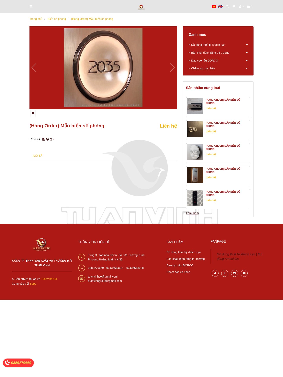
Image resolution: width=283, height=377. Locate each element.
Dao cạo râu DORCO (203, 60)
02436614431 (115, 267)
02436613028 (135, 267)
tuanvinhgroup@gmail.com (105, 280)
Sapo (33, 283)
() (250, 6)
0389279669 (96, 267)
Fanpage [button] (218, 241)
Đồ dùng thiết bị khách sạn (207, 44)
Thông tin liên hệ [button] (94, 242)
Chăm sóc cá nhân (202, 68)
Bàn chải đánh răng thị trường (209, 52)
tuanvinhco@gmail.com (103, 276)
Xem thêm (192, 213)
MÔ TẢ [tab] (37, 155)
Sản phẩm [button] (174, 242)
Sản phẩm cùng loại (203, 88)
